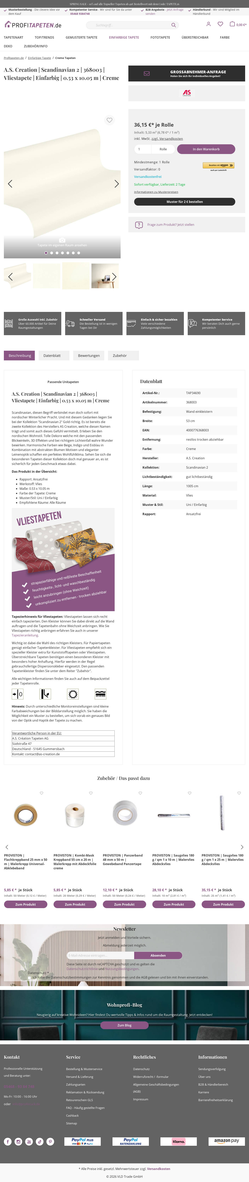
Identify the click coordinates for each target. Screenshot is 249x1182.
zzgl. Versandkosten (167, 139)
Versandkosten (158, 1169)
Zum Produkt (25, 905)
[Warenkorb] (238, 25)
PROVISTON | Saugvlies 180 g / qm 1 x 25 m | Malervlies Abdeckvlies (223, 859)
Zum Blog (124, 1025)
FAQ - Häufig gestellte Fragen (85, 1108)
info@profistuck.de (26, 1104)
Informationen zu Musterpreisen (156, 192)
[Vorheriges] (9, 185)
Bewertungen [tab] (89, 355)
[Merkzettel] (220, 25)
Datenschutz (141, 1069)
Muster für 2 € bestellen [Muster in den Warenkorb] (185, 202)
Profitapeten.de (14, 58)
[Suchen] (174, 25)
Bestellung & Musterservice (84, 1069)
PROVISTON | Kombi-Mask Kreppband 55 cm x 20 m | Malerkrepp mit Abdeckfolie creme (75, 861)
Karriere (203, 1092)
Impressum (140, 1099)
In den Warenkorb (206, 149)
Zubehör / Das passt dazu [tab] (123, 778)
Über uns (204, 1077)
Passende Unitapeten (63, 382)
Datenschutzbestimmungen (71, 977)
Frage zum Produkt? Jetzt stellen (171, 224)
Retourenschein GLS (79, 1100)
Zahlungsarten (75, 1084)
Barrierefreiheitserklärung (215, 1100)
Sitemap (71, 1123)
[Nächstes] (116, 185)
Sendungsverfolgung (212, 1069)
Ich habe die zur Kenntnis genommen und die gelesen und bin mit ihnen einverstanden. (120, 977)
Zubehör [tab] (120, 355)
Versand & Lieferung (79, 1077)
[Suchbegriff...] (127, 25)
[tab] (19, 355)
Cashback (72, 1115)
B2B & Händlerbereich (213, 1084)
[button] (218, 167)
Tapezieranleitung (25, 635)
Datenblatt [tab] (52, 355)
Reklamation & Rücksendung (85, 1092)
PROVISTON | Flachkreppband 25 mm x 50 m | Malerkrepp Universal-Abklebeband (25, 861)
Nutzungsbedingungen (122, 969)
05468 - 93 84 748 (19, 1086)
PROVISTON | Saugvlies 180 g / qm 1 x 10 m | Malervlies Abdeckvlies (173, 859)
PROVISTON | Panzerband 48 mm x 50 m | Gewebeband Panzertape (123, 859)
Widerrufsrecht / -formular (151, 1077)
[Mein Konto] (208, 25)
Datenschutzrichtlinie (82, 969)
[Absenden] (158, 955)
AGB (144, 977)
